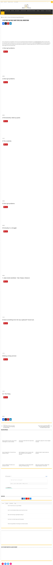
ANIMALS (38, 10)
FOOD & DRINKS (48, 10)
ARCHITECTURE (23, 10)
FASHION (42, 10)
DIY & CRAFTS (17, 10)
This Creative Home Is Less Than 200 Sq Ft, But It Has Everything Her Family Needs (9, 426)
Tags (15, 503)
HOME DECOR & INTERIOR (31, 10)
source (3, 200)
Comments (11, 503)
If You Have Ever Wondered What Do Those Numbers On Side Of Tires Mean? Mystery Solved (44, 426)
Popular (7, 503)
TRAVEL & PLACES (7, 10)
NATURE (12, 10)
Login (46, 476)
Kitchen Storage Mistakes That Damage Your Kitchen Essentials (18, 523)
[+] (26, 483)
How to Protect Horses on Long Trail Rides (14, 505)
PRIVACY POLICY (10, 2)
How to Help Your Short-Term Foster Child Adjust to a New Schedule (9, 441)
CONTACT (5, 2)
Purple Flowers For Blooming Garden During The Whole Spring (26, 465)
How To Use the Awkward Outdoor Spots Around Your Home (17, 510)
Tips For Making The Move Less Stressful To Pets (8, 465)
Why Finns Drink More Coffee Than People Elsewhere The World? (42, 465)
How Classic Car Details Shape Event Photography (16, 519)
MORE (2, 13)
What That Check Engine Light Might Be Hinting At (15, 514)
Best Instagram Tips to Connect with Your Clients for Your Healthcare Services (26, 453)
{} (25, 483)
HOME (2, 2)
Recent (3, 503)
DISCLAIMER (16, 2)
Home (2, 10)
